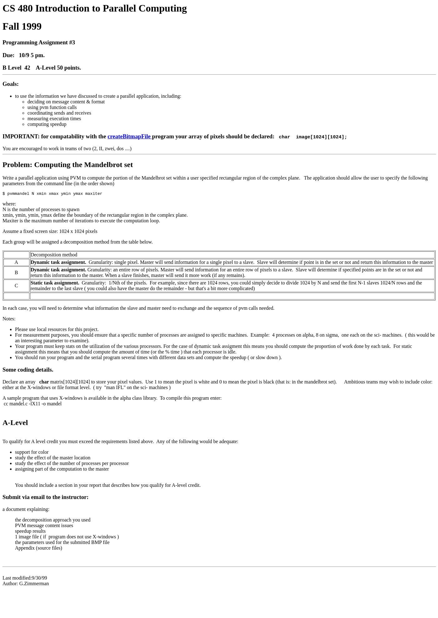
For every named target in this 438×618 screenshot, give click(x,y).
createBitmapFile (130, 136)
